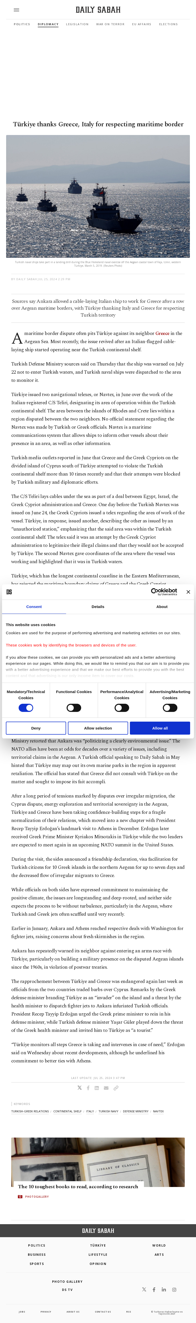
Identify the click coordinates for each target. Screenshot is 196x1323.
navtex (158, 1111)
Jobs (22, 1311)
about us (73, 1311)
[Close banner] (188, 592)
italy (90, 1111)
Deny (36, 728)
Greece (162, 333)
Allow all (160, 728)
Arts (159, 1254)
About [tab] (162, 606)
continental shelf (67, 1111)
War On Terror (110, 24)
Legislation (77, 24)
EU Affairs (141, 24)
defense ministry (136, 1111)
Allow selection (98, 728)
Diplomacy (48, 24)
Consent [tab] (34, 606)
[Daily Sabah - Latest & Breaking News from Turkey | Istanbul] (98, 10)
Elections (168, 24)
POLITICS (36, 1245)
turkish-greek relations (30, 1111)
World (159, 1245)
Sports (37, 1264)
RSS (128, 1311)
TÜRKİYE (98, 1245)
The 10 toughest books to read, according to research (78, 1187)
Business (37, 1254)
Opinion (98, 1264)
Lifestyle (98, 1254)
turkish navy (108, 1111)
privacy (46, 1311)
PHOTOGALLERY (37, 1197)
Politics (22, 24)
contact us (103, 1311)
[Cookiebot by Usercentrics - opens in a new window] (154, 592)
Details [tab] (98, 606)
